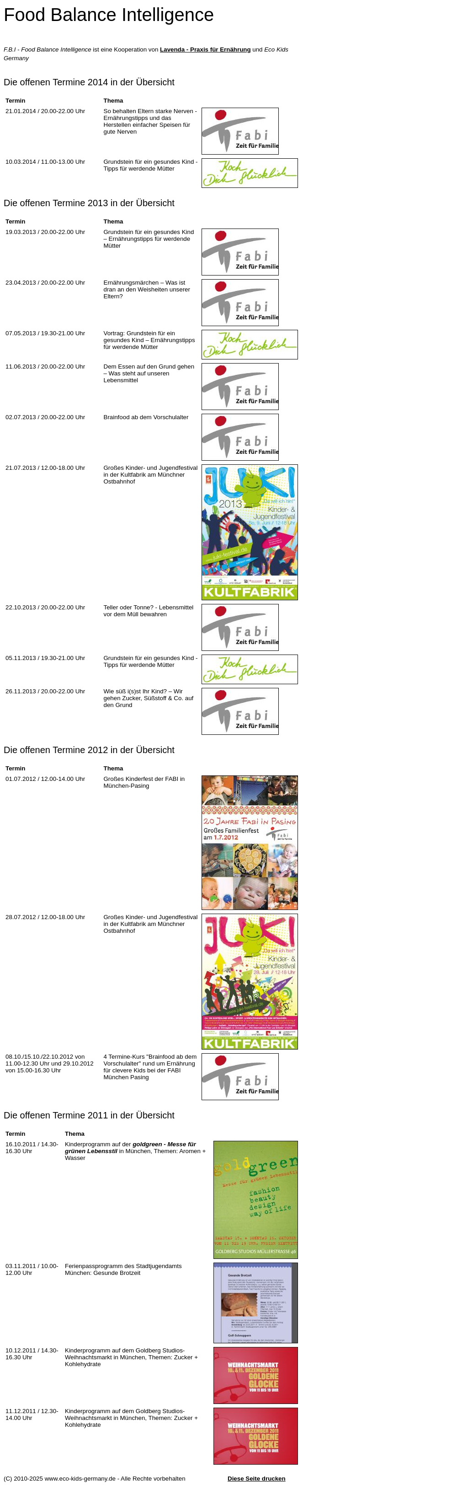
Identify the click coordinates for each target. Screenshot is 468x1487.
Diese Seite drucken (257, 1478)
